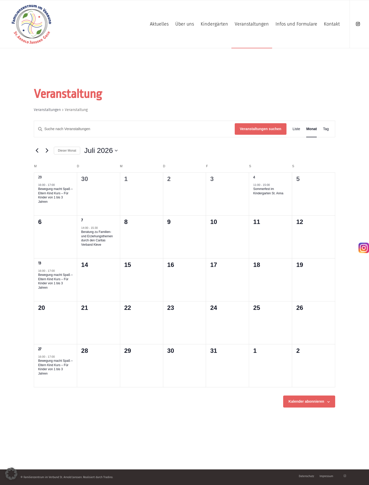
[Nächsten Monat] (47, 151)
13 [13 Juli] (39, 263)
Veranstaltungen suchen (260, 129)
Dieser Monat (67, 150)
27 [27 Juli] (39, 349)
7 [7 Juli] (82, 220)
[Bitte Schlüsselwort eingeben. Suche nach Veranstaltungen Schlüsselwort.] (134, 129)
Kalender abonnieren (306, 401)
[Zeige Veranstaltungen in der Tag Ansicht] (326, 129)
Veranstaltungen (47, 110)
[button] (11, 474)
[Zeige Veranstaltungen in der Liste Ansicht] (296, 129)
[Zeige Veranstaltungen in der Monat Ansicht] (311, 129)
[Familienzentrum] (31, 24)
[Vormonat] (37, 151)
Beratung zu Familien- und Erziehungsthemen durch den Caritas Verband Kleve (97, 238)
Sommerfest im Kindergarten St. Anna (268, 191)
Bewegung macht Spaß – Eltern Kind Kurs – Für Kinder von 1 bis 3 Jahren (55, 195)
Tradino (107, 477)
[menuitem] (159, 24)
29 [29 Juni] (40, 177)
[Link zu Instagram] (358, 24)
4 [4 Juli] (254, 177)
